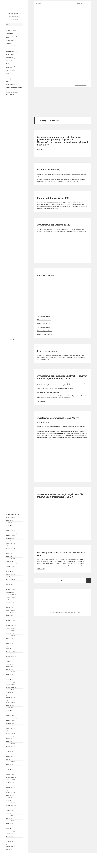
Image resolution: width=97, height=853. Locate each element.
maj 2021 (8, 669)
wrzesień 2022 (9, 628)
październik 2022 (10, 625)
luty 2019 (8, 738)
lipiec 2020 (8, 695)
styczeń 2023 (9, 618)
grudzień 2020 (9, 682)
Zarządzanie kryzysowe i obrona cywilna (12, 93)
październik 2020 (10, 687)
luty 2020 (8, 707)
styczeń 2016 (9, 828)
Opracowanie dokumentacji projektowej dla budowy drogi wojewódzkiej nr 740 (60, 495)
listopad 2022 (9, 623)
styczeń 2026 (9, 525)
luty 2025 (8, 553)
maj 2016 (8, 818)
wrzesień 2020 (9, 689)
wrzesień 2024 (9, 566)
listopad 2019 (9, 715)
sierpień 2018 (9, 751)
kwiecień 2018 (9, 761)
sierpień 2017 (9, 782)
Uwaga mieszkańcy (47, 351)
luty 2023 (8, 615)
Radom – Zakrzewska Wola (44, 323)
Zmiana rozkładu (46, 275)
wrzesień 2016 (9, 808)
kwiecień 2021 (9, 671)
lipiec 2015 (8, 844)
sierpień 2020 (9, 692)
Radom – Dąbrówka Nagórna (44, 334)
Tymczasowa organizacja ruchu (53, 224)
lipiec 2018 (8, 754)
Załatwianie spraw (11, 48)
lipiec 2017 (8, 785)
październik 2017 (10, 777)
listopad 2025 (9, 530)
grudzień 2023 (9, 589)
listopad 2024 (9, 561)
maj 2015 (8, 849)
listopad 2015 (9, 833)
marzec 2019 (9, 736)
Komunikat (40, 149)
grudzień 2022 (9, 620)
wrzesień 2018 (9, 749)
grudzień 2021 (9, 651)
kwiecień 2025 (9, 548)
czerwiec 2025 (9, 543)
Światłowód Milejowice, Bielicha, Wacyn (58, 417)
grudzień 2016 (9, 803)
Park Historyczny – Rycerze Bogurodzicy (13, 66)
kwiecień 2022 (9, 641)
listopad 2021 (9, 654)
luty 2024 (8, 584)
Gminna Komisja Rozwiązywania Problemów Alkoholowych (13, 58)
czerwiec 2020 (9, 697)
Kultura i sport (10, 40)
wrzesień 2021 (9, 659)
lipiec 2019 (8, 725)
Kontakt (8, 73)
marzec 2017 (9, 795)
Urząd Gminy (9, 33)
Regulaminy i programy (12, 51)
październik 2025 (10, 533)
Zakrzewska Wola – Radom (44, 320)
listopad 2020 (9, 684)
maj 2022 (8, 638)
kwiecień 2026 (9, 517)
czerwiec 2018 (9, 756)
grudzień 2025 (9, 528)
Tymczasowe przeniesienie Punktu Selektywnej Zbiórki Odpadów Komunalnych (62, 377)
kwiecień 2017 (9, 792)
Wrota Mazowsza (14, 339)
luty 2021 (8, 677)
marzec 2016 (9, 823)
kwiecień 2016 (9, 820)
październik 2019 (10, 718)
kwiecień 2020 (9, 702)
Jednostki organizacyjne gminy (12, 36)
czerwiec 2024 (9, 574)
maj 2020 (8, 700)
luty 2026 (8, 522)
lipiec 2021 (8, 664)
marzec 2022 (9, 643)
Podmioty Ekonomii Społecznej (14, 87)
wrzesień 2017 (9, 779)
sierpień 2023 (9, 600)
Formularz (40, 153)
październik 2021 (10, 656)
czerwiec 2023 (9, 605)
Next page (88, 580)
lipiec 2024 (8, 571)
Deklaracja (8, 78)
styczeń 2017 (9, 800)
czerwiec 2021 (9, 666)
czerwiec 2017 (9, 787)
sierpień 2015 (9, 841)
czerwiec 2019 (9, 728)
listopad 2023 (9, 592)
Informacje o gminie (11, 30)
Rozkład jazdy (40, 568)
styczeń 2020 (9, 710)
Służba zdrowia (10, 54)
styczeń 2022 (9, 648)
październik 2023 (10, 594)
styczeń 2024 (9, 587)
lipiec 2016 (8, 813)
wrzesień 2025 (9, 535)
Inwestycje (8, 43)
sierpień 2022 (9, 630)
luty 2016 (8, 826)
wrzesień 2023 (9, 597)
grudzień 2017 (9, 772)
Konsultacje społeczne (12, 84)
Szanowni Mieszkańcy (48, 169)
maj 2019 (8, 731)
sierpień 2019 (9, 723)
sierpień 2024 (9, 569)
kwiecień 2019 (9, 733)
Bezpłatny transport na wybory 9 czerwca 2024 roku (61, 553)
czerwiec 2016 (9, 815)
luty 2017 (8, 797)
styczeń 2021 (9, 679)
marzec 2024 (9, 582)
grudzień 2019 (9, 713)
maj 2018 (8, 759)
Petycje (7, 81)
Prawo (7, 63)
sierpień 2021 (9, 661)
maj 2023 (8, 607)
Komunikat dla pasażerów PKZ (53, 198)
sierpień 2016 (9, 810)
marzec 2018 (9, 764)
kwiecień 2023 (9, 610)
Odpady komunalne (11, 46)
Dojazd (7, 76)
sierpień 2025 (9, 538)
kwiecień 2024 (9, 579)
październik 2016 (10, 805)
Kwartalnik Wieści (10, 70)
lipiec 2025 (8, 540)
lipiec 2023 (8, 602)
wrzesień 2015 (9, 839)
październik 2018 (10, 746)
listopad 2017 (9, 774)
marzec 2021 (9, 674)
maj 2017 (8, 790)
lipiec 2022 (8, 633)
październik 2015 (10, 836)
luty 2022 (8, 646)
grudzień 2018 (9, 743)
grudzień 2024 (9, 558)
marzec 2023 (9, 612)
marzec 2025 (9, 551)
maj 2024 (8, 576)
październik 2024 (10, 564)
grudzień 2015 (9, 831)
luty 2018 (8, 767)
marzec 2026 (9, 520)
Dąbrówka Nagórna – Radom (44, 330)
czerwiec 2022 (9, 635)
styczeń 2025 (9, 556)
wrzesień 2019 (9, 720)
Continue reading (43, 401)
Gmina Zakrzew (14, 14)
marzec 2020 (9, 705)
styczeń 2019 (9, 741)
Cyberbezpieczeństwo (11, 90)
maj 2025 (8, 546)
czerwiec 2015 (9, 846)
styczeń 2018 (9, 769)
